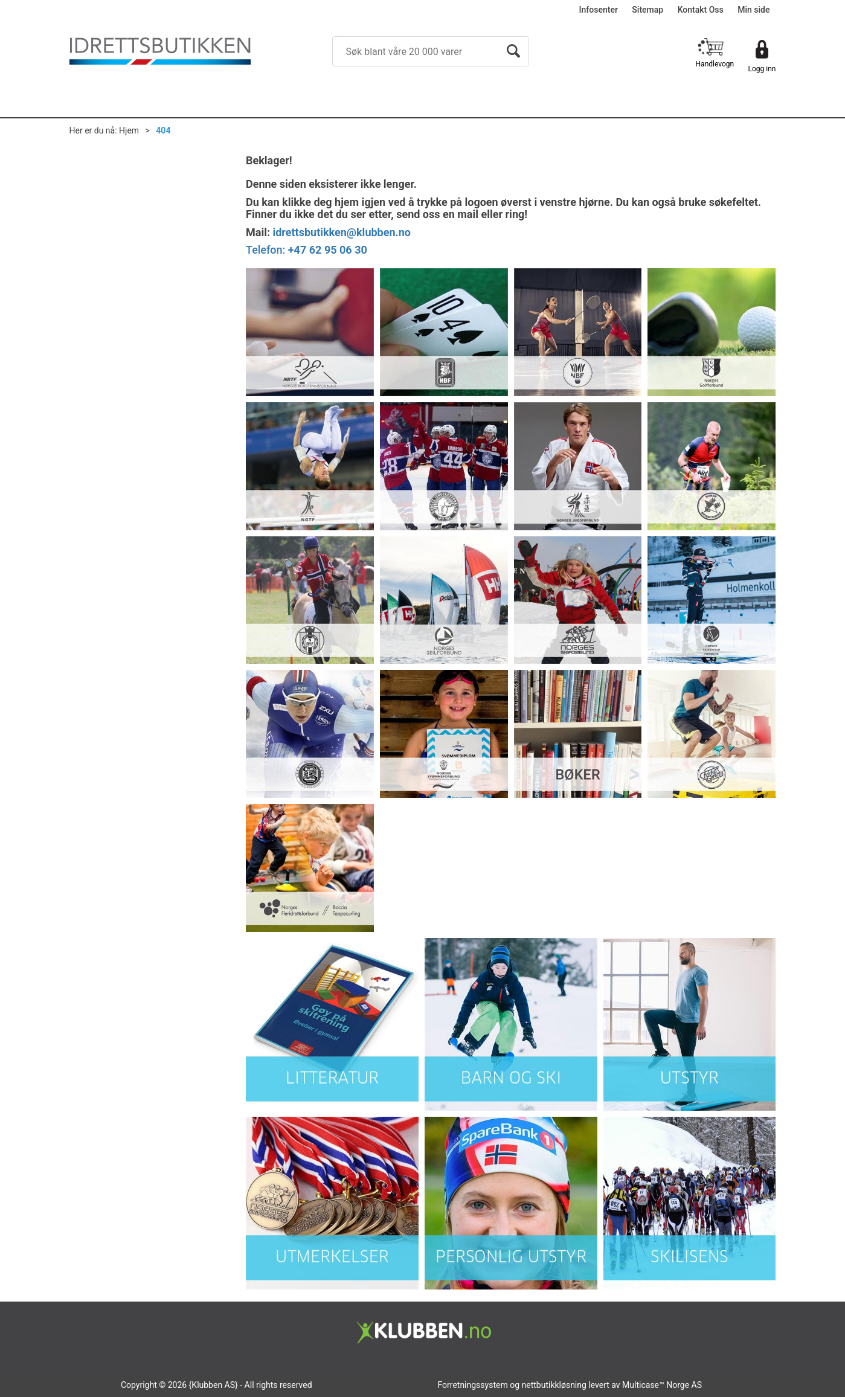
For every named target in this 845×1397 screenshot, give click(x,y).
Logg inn (762, 69)
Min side (753, 9)
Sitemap (647, 9)
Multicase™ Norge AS (662, 1385)
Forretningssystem (472, 1385)
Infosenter (598, 9)
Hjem (129, 130)
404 (163, 130)
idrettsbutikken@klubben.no (341, 232)
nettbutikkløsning (554, 1385)
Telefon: (306, 249)
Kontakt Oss (701, 9)
